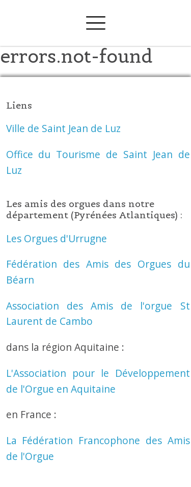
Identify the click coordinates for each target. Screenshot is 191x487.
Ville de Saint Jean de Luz (63, 128)
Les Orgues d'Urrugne (56, 238)
